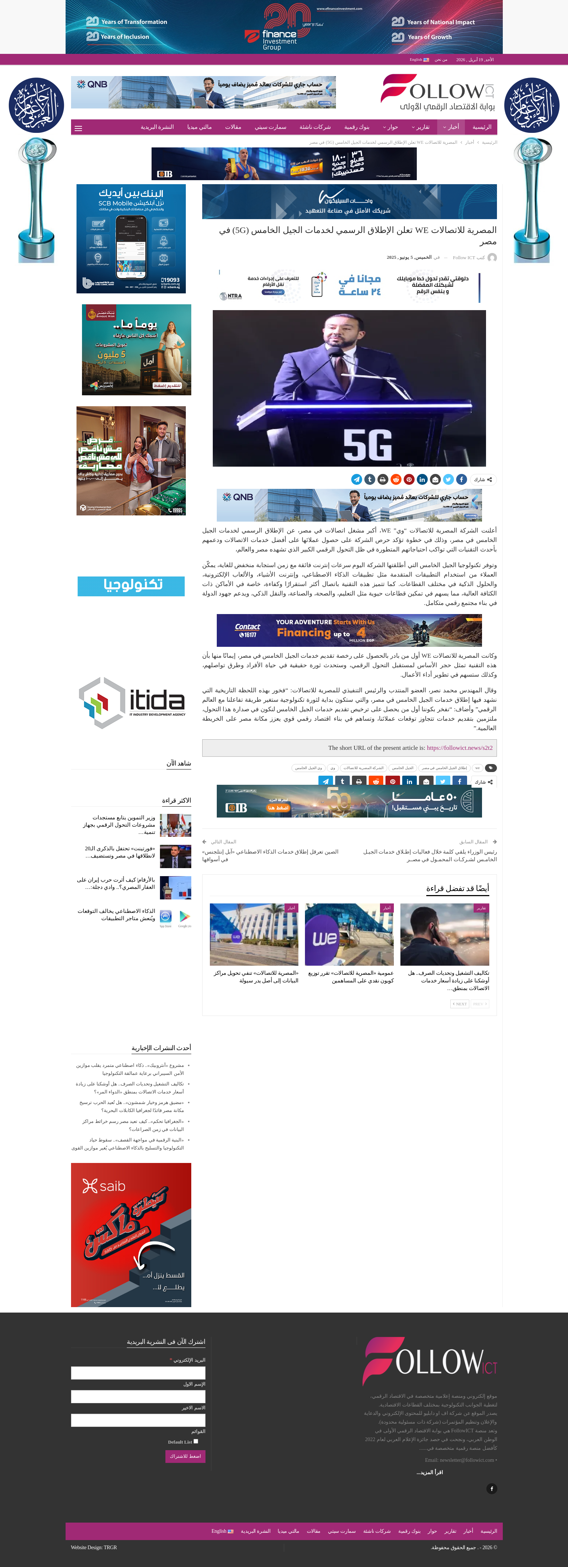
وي (332, 768)
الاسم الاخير (193, 1407)
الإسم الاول (194, 1384)
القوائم (198, 1431)
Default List (183, 1442)
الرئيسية (482, 127)
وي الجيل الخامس (308, 768)
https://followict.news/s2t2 (460, 747)
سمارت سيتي (270, 127)
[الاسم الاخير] (138, 1420)
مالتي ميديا (199, 127)
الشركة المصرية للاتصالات (364, 768)
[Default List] (195, 1441)
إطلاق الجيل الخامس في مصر (444, 768)
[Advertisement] (131, 986)
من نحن (441, 59)
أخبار (453, 127)
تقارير (423, 127)
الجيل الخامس (403, 768)
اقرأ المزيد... (430, 1472)
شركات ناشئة (315, 127)
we (477, 768)
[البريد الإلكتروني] (138, 1373)
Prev (480, 1004)
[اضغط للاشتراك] (185, 1456)
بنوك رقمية (356, 127)
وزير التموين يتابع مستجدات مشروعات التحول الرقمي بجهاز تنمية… (119, 825)
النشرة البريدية (157, 127)
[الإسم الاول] (138, 1396)
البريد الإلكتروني (187, 1360)
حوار (393, 127)
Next (460, 1004)
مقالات (233, 127)
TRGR (110, 1547)
